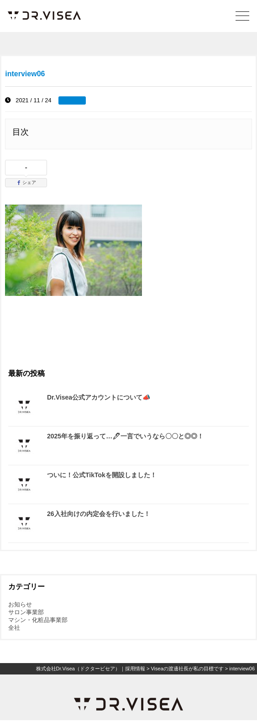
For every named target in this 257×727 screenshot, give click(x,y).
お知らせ (20, 604)
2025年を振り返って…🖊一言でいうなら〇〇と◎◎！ (125, 436)
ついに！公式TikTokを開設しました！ (102, 475)
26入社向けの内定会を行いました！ (98, 513)
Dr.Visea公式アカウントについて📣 (98, 397)
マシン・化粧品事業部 (38, 619)
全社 (14, 627)
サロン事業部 (26, 612)
